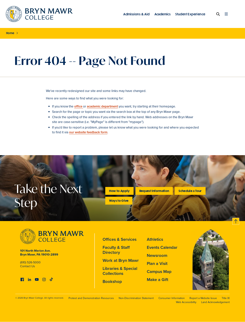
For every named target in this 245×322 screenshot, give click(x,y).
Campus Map (159, 271)
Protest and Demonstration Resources (91, 298)
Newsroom (157, 255)
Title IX (226, 298)
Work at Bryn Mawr (121, 260)
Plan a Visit (157, 263)
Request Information (154, 191)
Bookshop (112, 281)
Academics (162, 14)
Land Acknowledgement (215, 302)
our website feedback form (88, 132)
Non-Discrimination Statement (136, 298)
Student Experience (190, 14)
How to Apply (119, 191)
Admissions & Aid (136, 14)
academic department (102, 106)
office (78, 106)
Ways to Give (118, 200)
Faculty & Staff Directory (116, 250)
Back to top (236, 220)
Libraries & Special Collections (120, 271)
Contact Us (27, 266)
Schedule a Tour (190, 191)
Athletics (155, 239)
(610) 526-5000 (30, 262)
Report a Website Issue (203, 298)
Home (10, 33)
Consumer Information (171, 298)
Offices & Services (119, 239)
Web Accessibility (186, 302)
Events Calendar (162, 247)
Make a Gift (157, 279)
